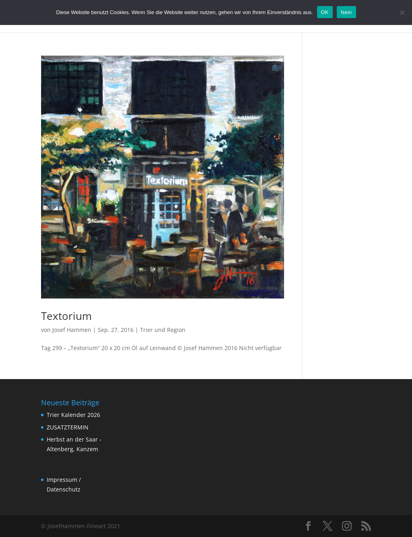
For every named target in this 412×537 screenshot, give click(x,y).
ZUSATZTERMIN (68, 427)
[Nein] (402, 12)
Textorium (66, 316)
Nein (346, 12)
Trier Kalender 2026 (73, 415)
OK (325, 12)
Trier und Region (162, 330)
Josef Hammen (71, 330)
